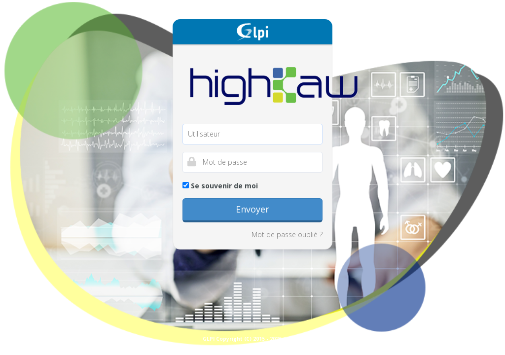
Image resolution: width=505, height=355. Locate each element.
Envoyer (252, 209)
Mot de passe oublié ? (287, 234)
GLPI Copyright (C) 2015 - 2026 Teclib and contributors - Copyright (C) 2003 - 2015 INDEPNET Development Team (351, 338)
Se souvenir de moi (220, 185)
